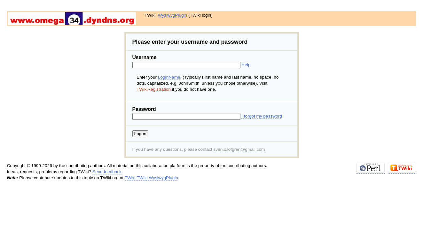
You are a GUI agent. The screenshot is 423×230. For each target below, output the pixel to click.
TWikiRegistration (154, 89)
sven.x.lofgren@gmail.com (239, 149)
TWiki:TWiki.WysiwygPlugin (151, 177)
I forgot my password (261, 116)
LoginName (169, 77)
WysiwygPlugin (172, 15)
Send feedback (106, 171)
